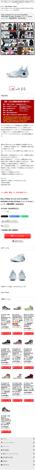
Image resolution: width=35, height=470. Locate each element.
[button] (12, 88)
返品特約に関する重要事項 (9, 230)
